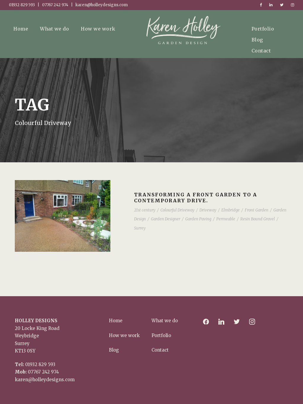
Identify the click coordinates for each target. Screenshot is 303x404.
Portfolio (263, 29)
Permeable (225, 219)
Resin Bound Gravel (257, 219)
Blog (257, 40)
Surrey (140, 228)
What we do (54, 29)
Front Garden (256, 210)
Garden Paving (198, 219)
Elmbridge (230, 210)
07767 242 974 (43, 372)
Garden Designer (165, 219)
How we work (98, 29)
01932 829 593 (40, 364)
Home (20, 29)
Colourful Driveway (177, 210)
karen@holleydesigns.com (45, 379)
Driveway (207, 210)
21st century (144, 210)
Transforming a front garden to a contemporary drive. (195, 197)
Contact (261, 51)
